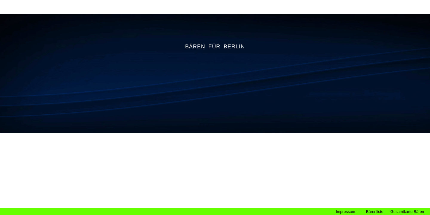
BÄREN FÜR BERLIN (215, 47)
